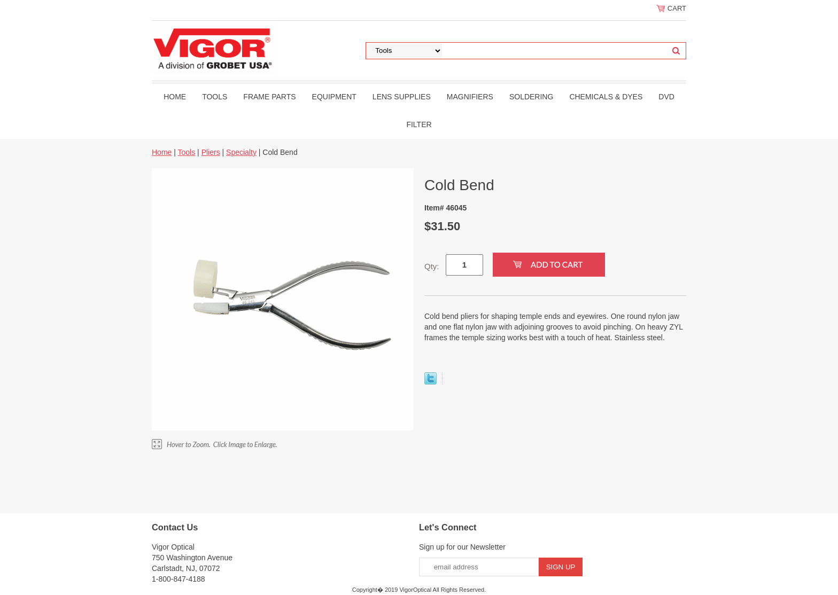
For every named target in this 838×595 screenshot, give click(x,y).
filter (418, 124)
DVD (666, 96)
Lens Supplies (402, 96)
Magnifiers (470, 96)
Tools (214, 96)
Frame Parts (269, 96)
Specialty (241, 152)
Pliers (210, 152)
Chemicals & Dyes (605, 96)
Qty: (431, 266)
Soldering (531, 96)
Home (175, 96)
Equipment (334, 96)
